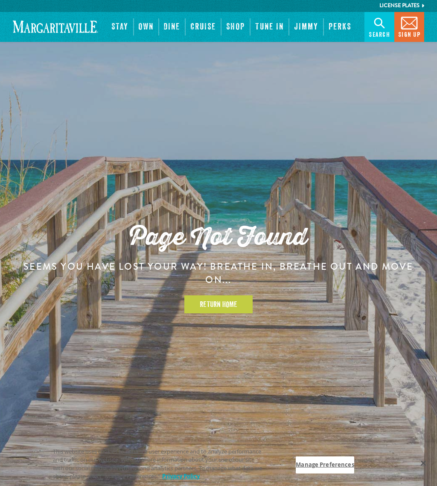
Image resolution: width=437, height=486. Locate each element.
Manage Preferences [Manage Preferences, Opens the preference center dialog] (325, 464)
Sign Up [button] (409, 26)
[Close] (423, 463)
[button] (120, 26)
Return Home (218, 304)
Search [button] (379, 26)
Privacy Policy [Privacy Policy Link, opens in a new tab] (181, 476)
